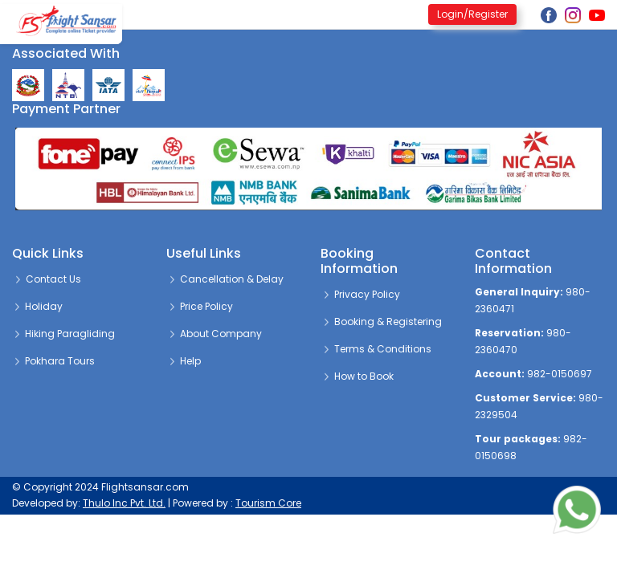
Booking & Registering (381, 321)
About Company (214, 333)
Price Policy (200, 306)
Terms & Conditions (376, 349)
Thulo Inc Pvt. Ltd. (124, 503)
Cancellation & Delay (225, 279)
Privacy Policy (360, 294)
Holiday (37, 306)
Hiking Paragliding (63, 333)
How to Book (357, 376)
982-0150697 (559, 374)
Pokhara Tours (53, 361)
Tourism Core (268, 503)
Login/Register (472, 14)
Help (184, 361)
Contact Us (47, 279)
